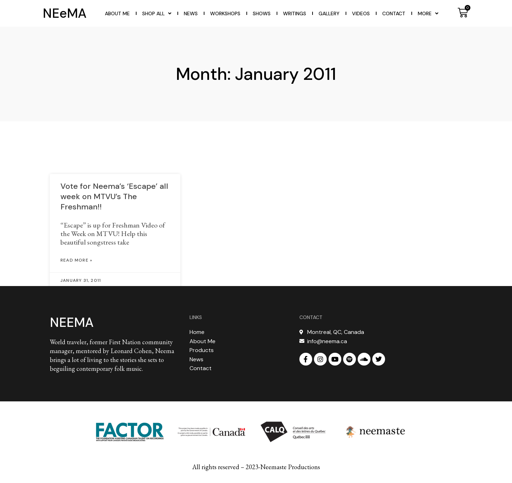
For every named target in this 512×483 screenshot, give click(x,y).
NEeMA (64, 13)
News (191, 13)
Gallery (329, 13)
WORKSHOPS (225, 13)
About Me (117, 13)
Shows (262, 13)
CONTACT (310, 317)
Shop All (156, 13)
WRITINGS (294, 13)
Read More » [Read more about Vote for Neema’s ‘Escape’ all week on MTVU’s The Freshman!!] (76, 278)
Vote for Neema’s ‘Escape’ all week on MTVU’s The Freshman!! (114, 214)
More (428, 13)
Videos (361, 13)
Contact (393, 13)
